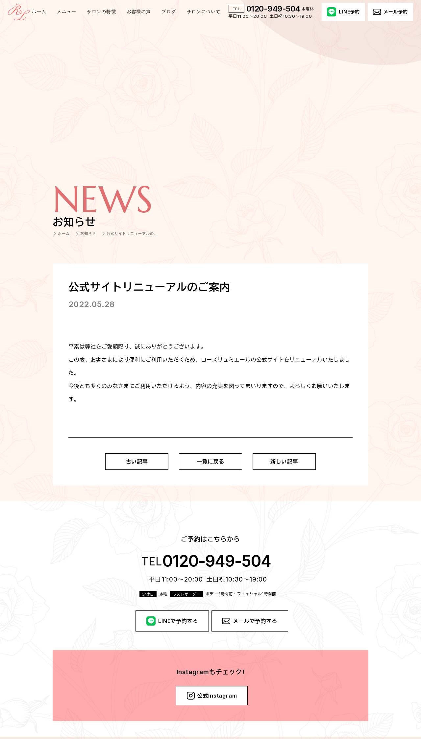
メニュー (66, 12)
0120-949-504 (273, 9)
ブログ (168, 12)
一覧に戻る (210, 461)
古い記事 (137, 461)
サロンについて (203, 12)
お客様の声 (139, 12)
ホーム (39, 12)
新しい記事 (284, 461)
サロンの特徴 (101, 12)
